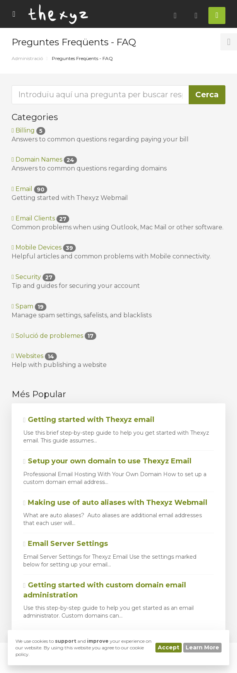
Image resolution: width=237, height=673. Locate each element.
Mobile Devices (44, 247)
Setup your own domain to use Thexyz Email (107, 461)
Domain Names (44, 159)
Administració (27, 58)
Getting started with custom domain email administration (104, 590)
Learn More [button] (202, 647)
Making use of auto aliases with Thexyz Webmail (115, 502)
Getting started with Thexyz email (88, 419)
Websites (34, 356)
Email (29, 189)
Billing (28, 130)
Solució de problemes (54, 335)
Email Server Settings (65, 543)
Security (33, 277)
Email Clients (40, 218)
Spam (29, 306)
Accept (168, 647)
